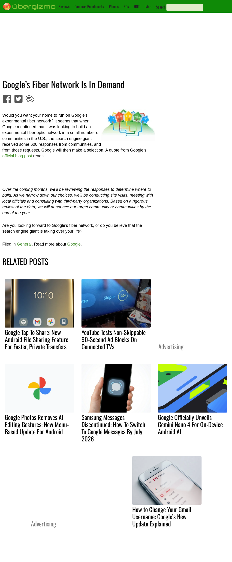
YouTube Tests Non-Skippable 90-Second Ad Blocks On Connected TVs (113, 339)
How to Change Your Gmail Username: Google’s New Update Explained (161, 516)
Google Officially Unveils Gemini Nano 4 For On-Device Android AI (190, 424)
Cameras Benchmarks (89, 6)
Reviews (64, 6)
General (24, 244)
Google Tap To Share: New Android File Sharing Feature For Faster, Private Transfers (36, 339)
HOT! (137, 6)
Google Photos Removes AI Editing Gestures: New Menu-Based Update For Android (37, 424)
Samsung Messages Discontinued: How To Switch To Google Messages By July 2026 (113, 428)
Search (161, 7)
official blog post (17, 156)
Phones (114, 6)
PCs (126, 6)
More (148, 6)
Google (74, 244)
